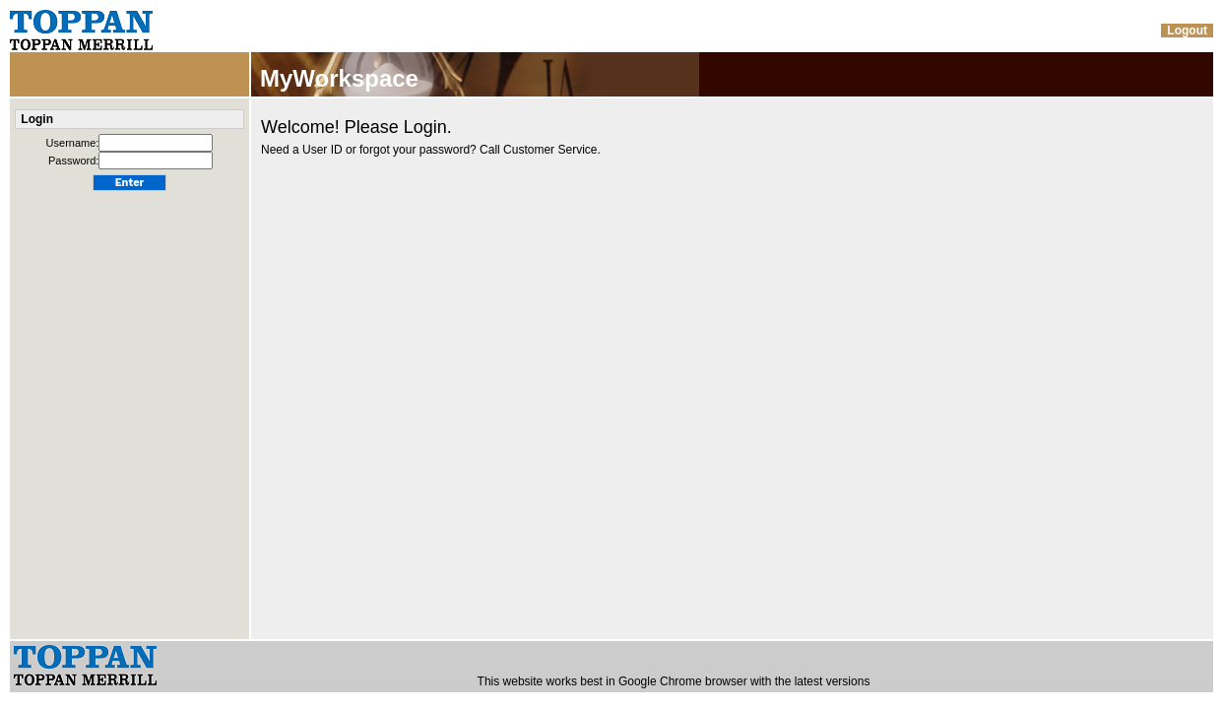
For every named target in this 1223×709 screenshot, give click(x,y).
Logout (1187, 30)
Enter (130, 182)
